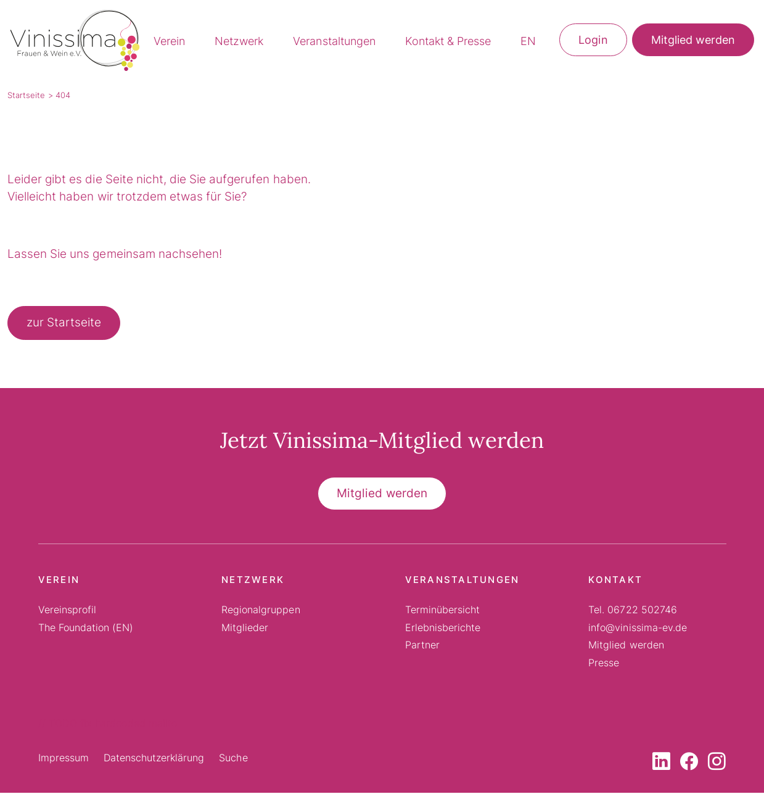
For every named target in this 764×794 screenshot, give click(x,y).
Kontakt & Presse (448, 42)
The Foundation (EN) (86, 628)
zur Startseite (64, 324)
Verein (169, 42)
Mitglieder (244, 628)
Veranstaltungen (334, 42)
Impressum (63, 759)
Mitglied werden (693, 41)
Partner (422, 646)
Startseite (26, 97)
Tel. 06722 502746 (632, 611)
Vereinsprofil (67, 611)
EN (528, 42)
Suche (233, 759)
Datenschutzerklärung (154, 759)
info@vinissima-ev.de (637, 628)
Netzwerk (239, 42)
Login (592, 41)
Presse (603, 664)
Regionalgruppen (260, 611)
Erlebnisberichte (442, 628)
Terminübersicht (442, 611)
